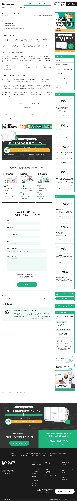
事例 (30, 3)
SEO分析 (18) (59, 60)
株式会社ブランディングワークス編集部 (43, 15)
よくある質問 (35, 480)
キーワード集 (49, 472)
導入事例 (34, 473)
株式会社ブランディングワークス (59, 499)
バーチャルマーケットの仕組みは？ (12, 27)
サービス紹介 (36, 464)
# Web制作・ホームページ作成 (63, 137)
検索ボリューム (51, 466)
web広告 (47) (59, 73)
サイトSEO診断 (36, 3)
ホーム (33, 462)
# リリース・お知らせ (62, 115)
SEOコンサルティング (37, 466)
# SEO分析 (60, 188)
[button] (16, 137)
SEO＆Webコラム (65, 462)
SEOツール (48, 3)
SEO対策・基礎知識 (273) (62, 64)
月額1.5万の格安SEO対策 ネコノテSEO (37, 470)
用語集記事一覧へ (27, 107)
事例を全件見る (65, 298)
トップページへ (35, 103)
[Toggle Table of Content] (48, 23)
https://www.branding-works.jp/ (9, 464)
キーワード (50, 469)
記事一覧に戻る (19, 103)
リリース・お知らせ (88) (62, 82)
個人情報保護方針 (21, 274)
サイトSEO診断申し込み (51, 475)
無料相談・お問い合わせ (71, 4)
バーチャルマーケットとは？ (10, 25)
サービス (26, 3)
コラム (42, 3)
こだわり (34, 478)
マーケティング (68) (61, 78)
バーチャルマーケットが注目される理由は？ (14, 28)
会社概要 (34, 476)
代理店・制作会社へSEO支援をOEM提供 (36, 455)
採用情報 (34, 483)
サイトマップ (35, 485)
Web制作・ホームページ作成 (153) (64, 69)
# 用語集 (50, 18)
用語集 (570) (59, 87)
